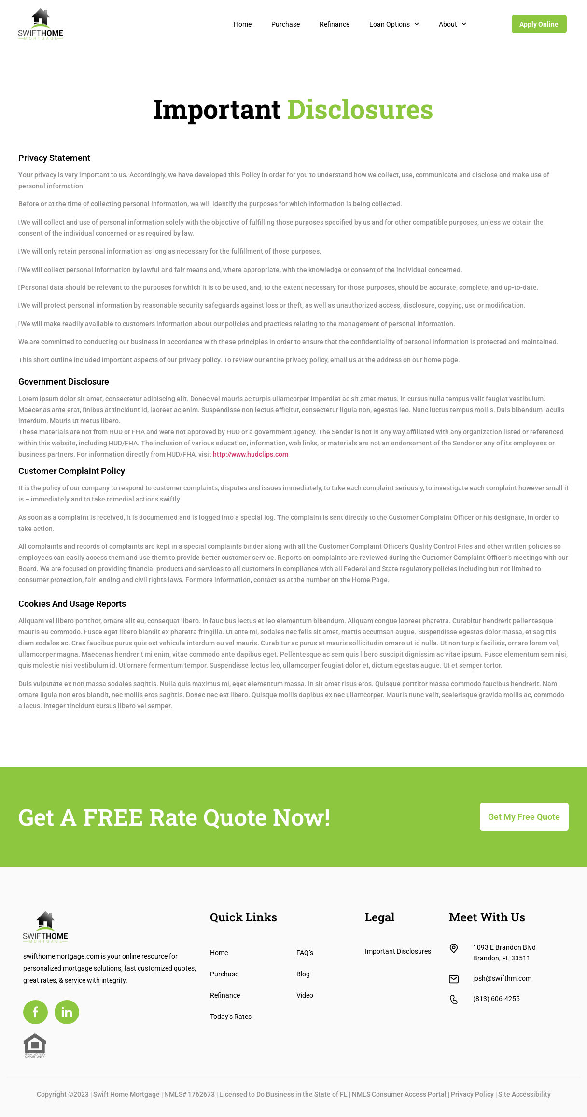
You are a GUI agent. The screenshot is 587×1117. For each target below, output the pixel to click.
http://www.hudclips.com (250, 454)
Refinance (334, 24)
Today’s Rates (231, 1016)
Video (304, 995)
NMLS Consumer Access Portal (399, 1094)
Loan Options (394, 24)
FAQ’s (304, 953)
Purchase (285, 24)
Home (243, 24)
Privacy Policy (472, 1094)
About (452, 24)
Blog (303, 974)
